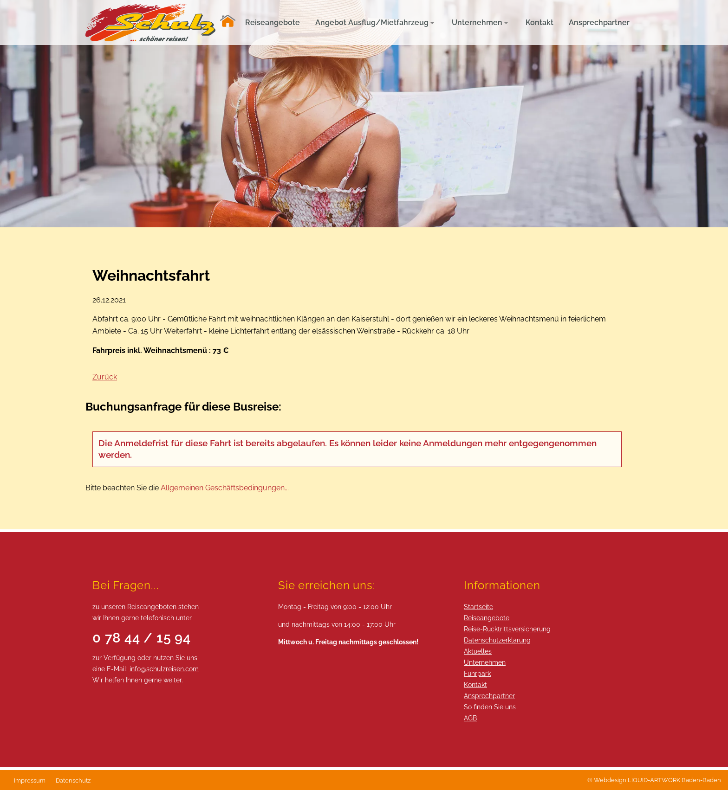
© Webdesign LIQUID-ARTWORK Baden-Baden (654, 780)
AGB (470, 718)
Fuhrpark (477, 673)
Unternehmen (485, 662)
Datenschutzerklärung (497, 640)
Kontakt (475, 684)
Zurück (104, 377)
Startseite (478, 606)
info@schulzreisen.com (164, 669)
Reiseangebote (486, 618)
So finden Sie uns (490, 707)
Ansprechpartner (489, 696)
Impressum (30, 780)
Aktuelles (478, 651)
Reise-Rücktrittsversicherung (507, 629)
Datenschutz (73, 780)
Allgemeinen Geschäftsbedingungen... (225, 487)
